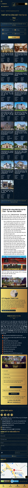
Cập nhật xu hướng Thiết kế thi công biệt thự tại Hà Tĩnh (14, 24)
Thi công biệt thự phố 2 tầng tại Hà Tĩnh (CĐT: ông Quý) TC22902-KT (7, 191)
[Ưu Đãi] (24, 486)
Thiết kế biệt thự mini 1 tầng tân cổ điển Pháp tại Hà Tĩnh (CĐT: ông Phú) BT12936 (7, 152)
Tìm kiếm (14, 37)
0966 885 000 (11, 425)
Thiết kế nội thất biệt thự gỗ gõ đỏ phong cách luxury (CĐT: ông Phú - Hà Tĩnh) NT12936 (7, 74)
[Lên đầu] (26, 477)
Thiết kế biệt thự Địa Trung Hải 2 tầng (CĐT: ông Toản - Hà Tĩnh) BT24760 (21, 74)
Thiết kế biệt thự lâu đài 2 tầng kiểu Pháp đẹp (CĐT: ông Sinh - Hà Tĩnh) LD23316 (7, 133)
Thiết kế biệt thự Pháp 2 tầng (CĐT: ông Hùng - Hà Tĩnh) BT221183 (7, 94)
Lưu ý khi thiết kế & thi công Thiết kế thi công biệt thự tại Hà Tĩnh (14, 201)
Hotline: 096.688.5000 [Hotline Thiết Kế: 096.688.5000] (14, 400)
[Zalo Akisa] (3, 486)
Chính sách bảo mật (23, 481)
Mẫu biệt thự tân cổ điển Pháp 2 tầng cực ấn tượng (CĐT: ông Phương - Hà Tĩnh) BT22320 (21, 113)
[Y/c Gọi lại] (17, 486)
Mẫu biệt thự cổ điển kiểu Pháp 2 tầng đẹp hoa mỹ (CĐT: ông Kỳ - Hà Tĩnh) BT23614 (21, 94)
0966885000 (4, 3)
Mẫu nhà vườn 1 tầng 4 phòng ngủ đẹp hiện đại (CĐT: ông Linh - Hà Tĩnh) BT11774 (21, 152)
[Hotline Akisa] (10, 486)
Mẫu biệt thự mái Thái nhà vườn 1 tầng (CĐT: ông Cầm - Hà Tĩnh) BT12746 (21, 133)
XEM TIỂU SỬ (13, 308)
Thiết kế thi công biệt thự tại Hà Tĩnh (12, 10)
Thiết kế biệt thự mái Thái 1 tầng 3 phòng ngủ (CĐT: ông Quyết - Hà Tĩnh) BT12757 (7, 172)
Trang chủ (2, 10)
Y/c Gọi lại (17, 486)
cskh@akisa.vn (5, 6)
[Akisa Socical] (2, 415)
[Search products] (26, 4)
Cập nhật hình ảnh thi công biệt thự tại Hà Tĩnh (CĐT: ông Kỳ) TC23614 (7, 55)
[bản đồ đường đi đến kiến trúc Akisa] (14, 470)
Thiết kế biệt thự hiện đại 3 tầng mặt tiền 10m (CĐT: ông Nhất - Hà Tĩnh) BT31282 (21, 172)
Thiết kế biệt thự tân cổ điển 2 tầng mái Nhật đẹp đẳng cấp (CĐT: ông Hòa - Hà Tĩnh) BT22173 (7, 114)
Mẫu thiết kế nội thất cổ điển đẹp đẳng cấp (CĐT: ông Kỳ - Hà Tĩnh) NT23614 (21, 55)
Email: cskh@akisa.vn (14, 402)
